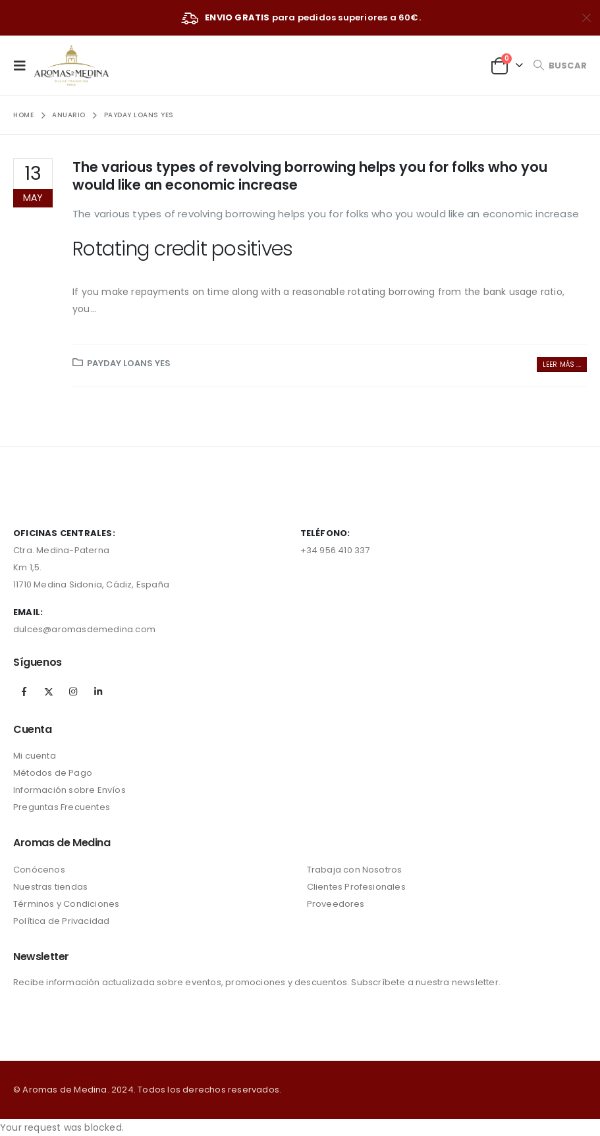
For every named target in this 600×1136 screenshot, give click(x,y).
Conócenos (39, 869)
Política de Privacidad (61, 921)
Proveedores (336, 904)
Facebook (24, 691)
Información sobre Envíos (69, 790)
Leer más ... (562, 364)
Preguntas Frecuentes (61, 807)
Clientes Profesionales (356, 886)
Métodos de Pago (52, 773)
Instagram (73, 691)
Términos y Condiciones (66, 904)
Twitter (49, 691)
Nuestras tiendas (50, 886)
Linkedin (98, 691)
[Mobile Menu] (23, 65)
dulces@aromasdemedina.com (84, 629)
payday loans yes (129, 363)
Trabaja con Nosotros (354, 869)
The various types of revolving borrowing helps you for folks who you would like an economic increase (309, 175)
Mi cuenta (34, 755)
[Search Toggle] (560, 65)
